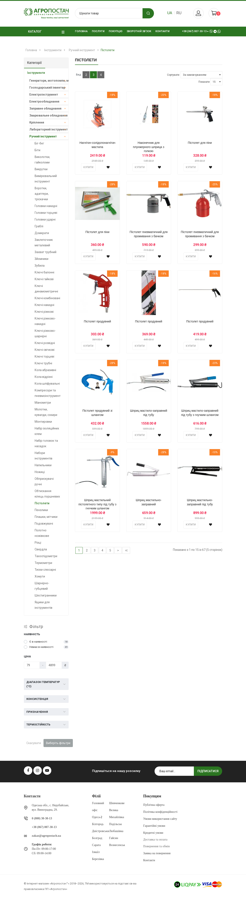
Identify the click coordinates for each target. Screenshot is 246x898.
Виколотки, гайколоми (42, 159)
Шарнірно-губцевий (42, 585)
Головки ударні (45, 219)
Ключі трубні (43, 363)
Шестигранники (46, 595)
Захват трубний (45, 252)
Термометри (43, 563)
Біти (37, 150)
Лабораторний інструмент (48, 129)
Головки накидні (46, 206)
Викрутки (41, 169)
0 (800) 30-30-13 (42, 818)
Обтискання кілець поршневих (47, 493)
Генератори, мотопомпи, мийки (49, 80)
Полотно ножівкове (42, 533)
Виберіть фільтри (58, 743)
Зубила (40, 265)
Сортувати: (173, 74)
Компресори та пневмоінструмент (48, 393)
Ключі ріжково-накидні (45, 321)
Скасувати (33, 743)
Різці (38, 542)
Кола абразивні (45, 370)
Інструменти (52, 50)
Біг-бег (39, 143)
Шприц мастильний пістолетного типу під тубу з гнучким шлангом (97, 504)
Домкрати (42, 233)
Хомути (40, 576)
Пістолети (107, 50)
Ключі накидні (44, 305)
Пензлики (41, 510)
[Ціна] (32, 665)
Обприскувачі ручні (44, 481)
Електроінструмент (43, 94)
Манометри (43, 402)
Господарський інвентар (47, 87)
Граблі (39, 226)
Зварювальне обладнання (48, 115)
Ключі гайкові (44, 279)
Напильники (43, 465)
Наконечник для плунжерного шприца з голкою (148, 147)
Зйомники (41, 258)
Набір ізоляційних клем (47, 431)
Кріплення (36, 122)
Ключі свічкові (44, 349)
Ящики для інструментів (43, 604)
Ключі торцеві (44, 356)
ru (178, 13)
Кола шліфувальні (47, 383)
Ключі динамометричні (46, 288)
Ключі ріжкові (44, 311)
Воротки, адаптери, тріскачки (42, 193)
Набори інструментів (43, 455)
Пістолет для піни (200, 142)
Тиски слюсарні (45, 569)
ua (169, 13)
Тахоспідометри (46, 556)
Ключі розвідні (45, 343)
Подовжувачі (44, 523)
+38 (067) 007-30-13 (44, 827)
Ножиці (40, 472)
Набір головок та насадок (46, 443)
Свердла (41, 549)
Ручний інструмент (82, 50)
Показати (204, 81)
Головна (31, 50)
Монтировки (43, 421)
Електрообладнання (44, 101)
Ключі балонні (44, 272)
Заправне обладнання (45, 108)
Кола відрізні (44, 376)
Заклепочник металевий (44, 242)
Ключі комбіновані (47, 298)
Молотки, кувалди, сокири (46, 412)
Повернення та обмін (156, 846)
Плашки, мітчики (46, 516)
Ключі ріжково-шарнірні (45, 333)
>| (126, 550)
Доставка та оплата (155, 839)
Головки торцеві (46, 212)
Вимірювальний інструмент (46, 178)
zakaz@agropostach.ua (46, 835)
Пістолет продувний (97, 321)
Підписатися (208, 771)
